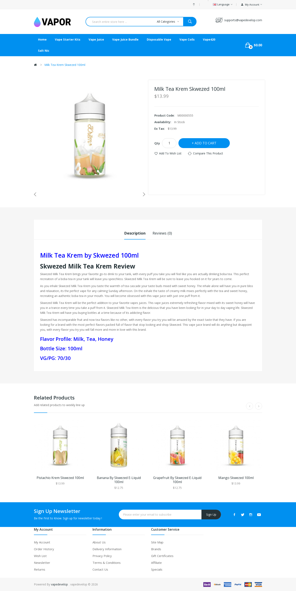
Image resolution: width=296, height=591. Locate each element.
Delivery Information (106, 549)
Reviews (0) (162, 233)
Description (135, 233)
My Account (42, 542)
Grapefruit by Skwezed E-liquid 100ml (177, 480)
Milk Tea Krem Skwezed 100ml (64, 65)
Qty (157, 143)
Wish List (40, 556)
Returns (39, 569)
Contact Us (100, 569)
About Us (99, 542)
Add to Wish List (170, 153)
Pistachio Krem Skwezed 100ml (60, 478)
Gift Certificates (162, 556)
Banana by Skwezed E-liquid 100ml (119, 480)
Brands (156, 549)
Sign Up (211, 514)
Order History (44, 549)
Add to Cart (205, 143)
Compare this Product (208, 153)
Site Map (157, 542)
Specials (156, 569)
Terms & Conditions (106, 563)
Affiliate (156, 563)
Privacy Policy (102, 556)
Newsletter (42, 563)
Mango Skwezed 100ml (236, 478)
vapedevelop (59, 584)
